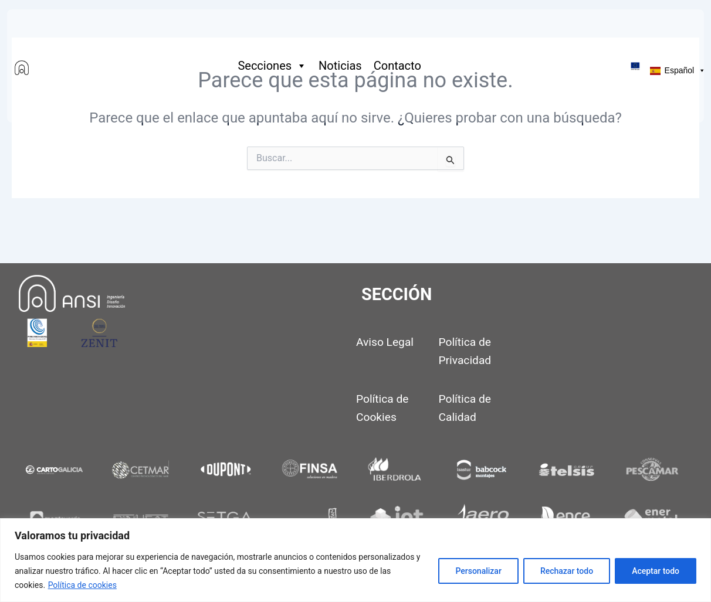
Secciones (272, 65)
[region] (355, 560)
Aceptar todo (655, 571)
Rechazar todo (566, 571)
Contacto (397, 66)
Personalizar (478, 571)
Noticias (340, 66)
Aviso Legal (385, 342)
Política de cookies (82, 585)
